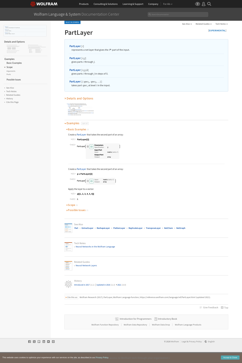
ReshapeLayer (103, 228)
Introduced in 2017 (84, 285)
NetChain (168, 228)
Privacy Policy (195, 351)
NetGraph (180, 228)
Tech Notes (220, 23)
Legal (184, 351)
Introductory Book (167, 328)
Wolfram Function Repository (105, 334)
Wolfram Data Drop (161, 334)
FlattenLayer (119, 228)
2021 (121, 285)
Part (76, 228)
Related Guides (203, 23)
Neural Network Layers (86, 265)
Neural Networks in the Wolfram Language (95, 246)
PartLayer (6, 26)
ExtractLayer (87, 228)
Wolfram (175, 351)
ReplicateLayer (135, 228)
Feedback (210, 307)
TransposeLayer (153, 228)
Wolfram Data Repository (136, 334)
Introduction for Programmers (135, 328)
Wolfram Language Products (188, 334)
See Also (186, 23)
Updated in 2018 (106, 285)
